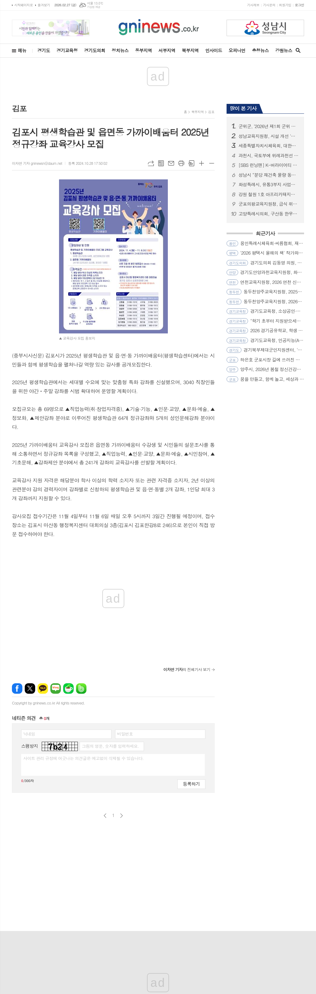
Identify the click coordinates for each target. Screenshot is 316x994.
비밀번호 (125, 734)
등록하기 (191, 784)
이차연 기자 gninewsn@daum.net (37, 163)
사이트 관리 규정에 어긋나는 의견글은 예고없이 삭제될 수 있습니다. (83, 758)
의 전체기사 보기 (186, 669)
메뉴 (22, 50)
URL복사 (151, 163)
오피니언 (237, 50)
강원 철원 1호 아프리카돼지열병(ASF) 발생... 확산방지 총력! (268, 194)
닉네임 (29, 734)
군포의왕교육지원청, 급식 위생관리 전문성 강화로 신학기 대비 (268, 204)
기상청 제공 (93, 7)
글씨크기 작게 (212, 163)
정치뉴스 (120, 50)
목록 (161, 163)
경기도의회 (94, 50)
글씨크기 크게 (202, 163)
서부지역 (166, 50)
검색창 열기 (298, 50)
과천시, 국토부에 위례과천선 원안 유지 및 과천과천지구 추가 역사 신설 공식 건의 (268, 156)
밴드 (81, 688)
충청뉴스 (260, 50)
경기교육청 (67, 50)
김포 (211, 112)
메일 (171, 163)
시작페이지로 (23, 5)
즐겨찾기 (44, 5)
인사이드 (213, 50)
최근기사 (265, 233)
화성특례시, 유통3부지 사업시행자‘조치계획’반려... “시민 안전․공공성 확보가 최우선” (268, 184)
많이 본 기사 (243, 108)
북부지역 (190, 50)
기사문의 (269, 5)
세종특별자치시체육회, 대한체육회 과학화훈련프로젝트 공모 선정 (268, 146)
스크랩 (191, 163)
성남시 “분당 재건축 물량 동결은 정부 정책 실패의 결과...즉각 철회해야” (268, 175)
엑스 (30, 688)
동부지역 (143, 50)
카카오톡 (43, 688)
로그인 (299, 5)
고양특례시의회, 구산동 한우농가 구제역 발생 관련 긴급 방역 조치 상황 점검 (268, 214)
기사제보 (253, 5)
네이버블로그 (55, 688)
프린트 (181, 163)
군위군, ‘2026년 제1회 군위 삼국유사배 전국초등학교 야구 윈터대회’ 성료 (268, 126)
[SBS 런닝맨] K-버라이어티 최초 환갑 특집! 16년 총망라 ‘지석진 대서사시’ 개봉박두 (268, 165)
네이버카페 (68, 688)
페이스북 (17, 688)
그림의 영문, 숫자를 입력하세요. (110, 746)
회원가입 (285, 5)
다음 (121, 815)
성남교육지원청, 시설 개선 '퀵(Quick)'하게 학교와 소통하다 (268, 136)
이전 (105, 815)
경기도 (43, 50)
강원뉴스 (283, 50)
